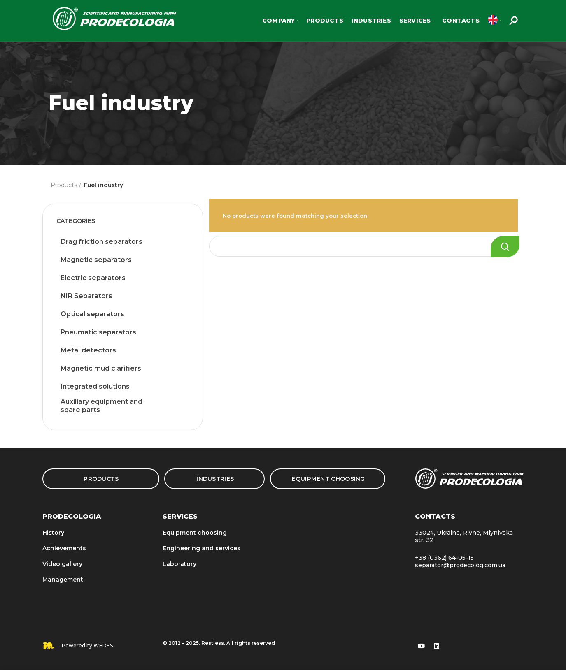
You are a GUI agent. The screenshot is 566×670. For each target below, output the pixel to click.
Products (64, 185)
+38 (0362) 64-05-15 (444, 557)
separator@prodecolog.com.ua (460, 565)
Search (505, 246)
